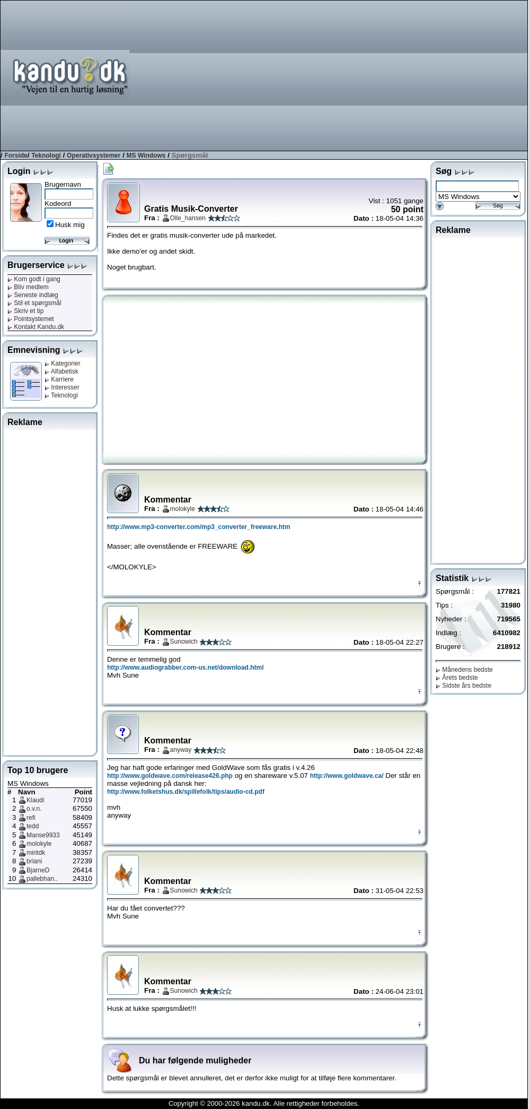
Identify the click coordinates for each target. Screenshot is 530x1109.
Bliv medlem (28, 287)
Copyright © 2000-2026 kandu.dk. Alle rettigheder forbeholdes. (264, 1103)
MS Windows (146, 155)
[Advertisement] (394, 75)
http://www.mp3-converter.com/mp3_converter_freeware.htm (198, 527)
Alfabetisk (61, 371)
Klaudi (35, 800)
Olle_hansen (188, 218)
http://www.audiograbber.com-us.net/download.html (185, 667)
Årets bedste (457, 677)
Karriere (59, 379)
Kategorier (63, 363)
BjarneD (37, 870)
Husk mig (70, 225)
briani (34, 861)
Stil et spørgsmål (34, 303)
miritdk (35, 852)
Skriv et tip (25, 311)
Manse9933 (43, 835)
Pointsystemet (30, 319)
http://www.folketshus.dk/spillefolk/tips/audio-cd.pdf (185, 791)
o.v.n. (33, 808)
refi (31, 817)
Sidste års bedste (463, 685)
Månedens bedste (464, 669)
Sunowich (184, 641)
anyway (181, 749)
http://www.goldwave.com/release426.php (170, 775)
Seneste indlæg (32, 295)
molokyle (38, 843)
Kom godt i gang (33, 279)
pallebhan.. (42, 878)
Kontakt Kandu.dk (35, 327)
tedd (32, 826)
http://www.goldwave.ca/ (347, 775)
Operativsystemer (93, 155)
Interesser (62, 387)
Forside (15, 155)
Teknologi (46, 155)
